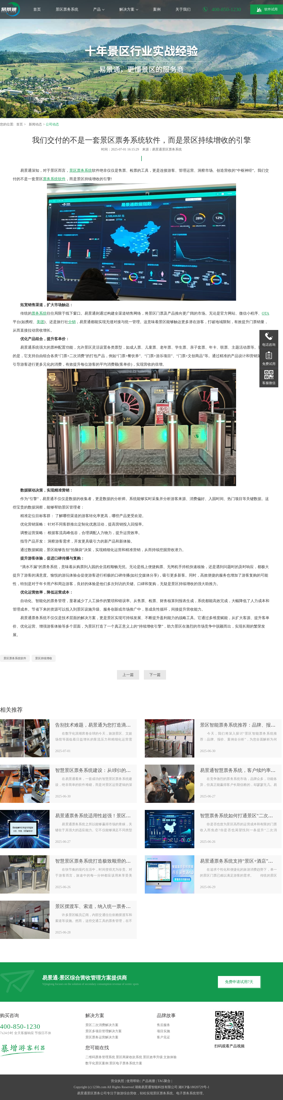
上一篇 (128, 675)
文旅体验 (170, 1057)
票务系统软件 (54, 179)
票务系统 (39, 313)
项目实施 (163, 1031)
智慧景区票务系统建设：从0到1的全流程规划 (102, 770)
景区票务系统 (67, 9)
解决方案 (128, 9)
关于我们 (183, 9)
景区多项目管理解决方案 (103, 1031)
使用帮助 (133, 1081)
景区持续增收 (43, 658)
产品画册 (148, 1081)
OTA (265, 313)
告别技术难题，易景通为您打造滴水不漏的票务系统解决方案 (119, 725)
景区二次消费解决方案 (101, 1025)
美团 (40, 322)
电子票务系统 (186, 1093)
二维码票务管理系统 (100, 1057)
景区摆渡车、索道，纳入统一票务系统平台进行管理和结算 (116, 906)
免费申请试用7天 (239, 982)
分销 (72, 322)
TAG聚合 (164, 1081)
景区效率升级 (153, 1057)
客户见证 (163, 1037)
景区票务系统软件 (15, 658)
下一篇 (155, 675)
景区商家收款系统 (129, 1057)
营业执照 (117, 1081)
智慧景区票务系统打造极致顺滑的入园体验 (100, 861)
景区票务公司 (97, 1093)
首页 (37, 9)
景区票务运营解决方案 (101, 1037)
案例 (157, 9)
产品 (98, 9)
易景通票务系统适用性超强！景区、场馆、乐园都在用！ (114, 815)
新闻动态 (36, 124)
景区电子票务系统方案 (125, 1063)
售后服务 (163, 1025)
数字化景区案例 (96, 1063)
